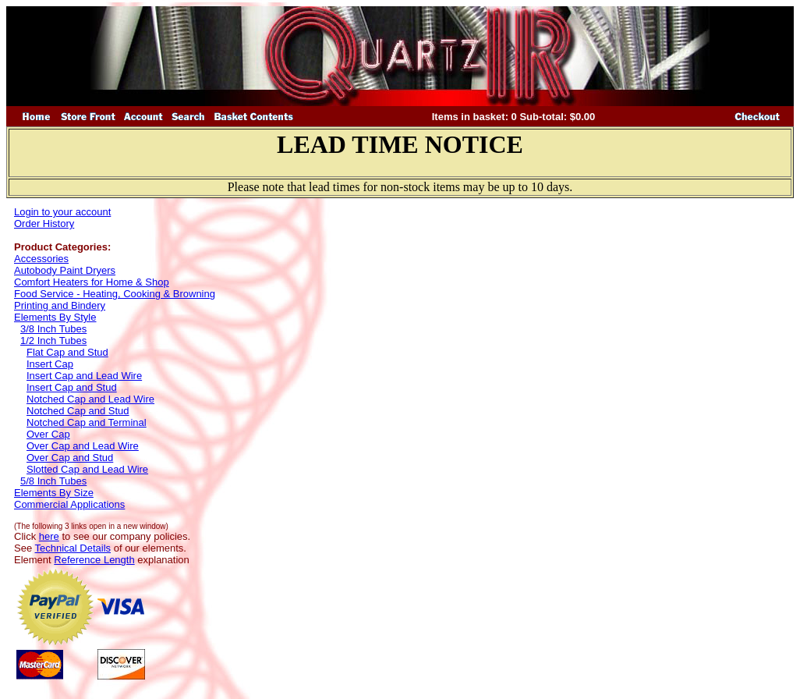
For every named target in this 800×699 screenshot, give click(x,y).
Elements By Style (55, 317)
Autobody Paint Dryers (64, 270)
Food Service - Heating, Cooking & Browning (114, 294)
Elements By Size (54, 493)
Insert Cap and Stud (72, 387)
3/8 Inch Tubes (53, 329)
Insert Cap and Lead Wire (84, 375)
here (49, 536)
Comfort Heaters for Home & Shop (91, 282)
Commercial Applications (69, 504)
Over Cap (48, 434)
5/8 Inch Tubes (53, 481)
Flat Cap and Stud (67, 352)
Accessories (41, 258)
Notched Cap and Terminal (87, 422)
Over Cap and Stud (70, 457)
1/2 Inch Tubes (53, 340)
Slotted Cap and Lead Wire (87, 469)
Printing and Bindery (59, 305)
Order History (44, 223)
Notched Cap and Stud (78, 411)
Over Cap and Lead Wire (83, 446)
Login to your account (62, 212)
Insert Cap (50, 364)
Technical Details (73, 548)
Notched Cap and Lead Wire (90, 399)
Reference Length (94, 560)
